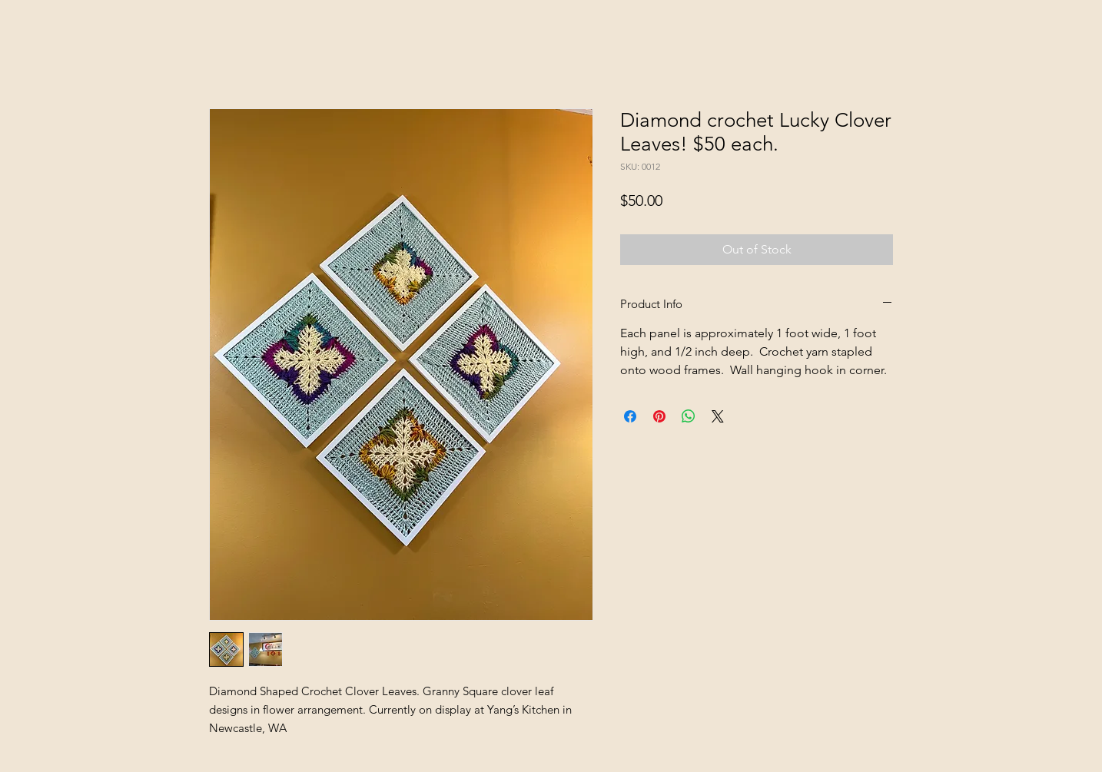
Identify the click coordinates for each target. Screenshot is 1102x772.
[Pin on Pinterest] (659, 416)
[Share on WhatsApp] (688, 416)
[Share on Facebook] (630, 416)
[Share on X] (718, 416)
